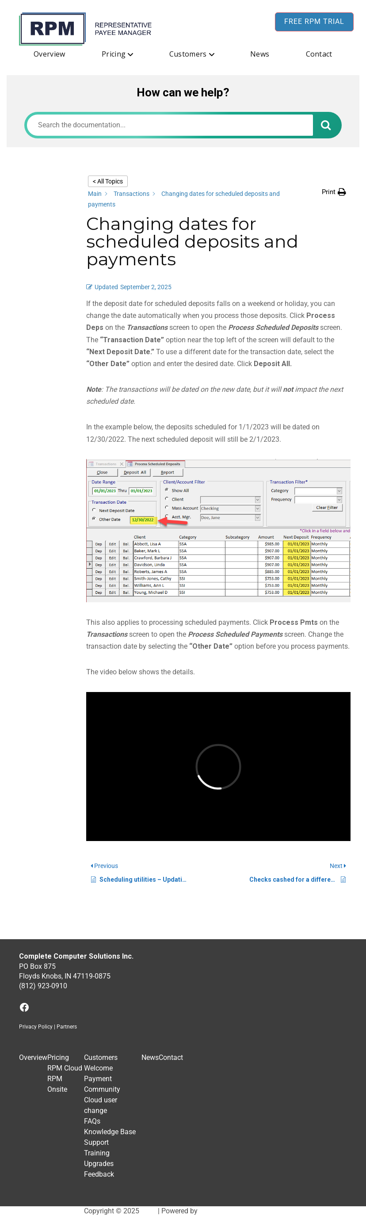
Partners (67, 1027)
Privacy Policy (36, 1027)
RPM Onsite (57, 1084)
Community (102, 1089)
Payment (98, 1079)
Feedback (99, 1174)
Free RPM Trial (314, 21)
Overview (49, 54)
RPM (148, 1211)
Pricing (114, 54)
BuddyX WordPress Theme (240, 1211)
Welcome (98, 1068)
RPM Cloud (64, 1068)
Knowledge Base (110, 1132)
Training (97, 1153)
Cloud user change (100, 1105)
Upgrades (99, 1163)
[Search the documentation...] (170, 125)
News (259, 54)
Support (96, 1142)
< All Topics (108, 181)
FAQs (92, 1121)
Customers (188, 54)
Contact (319, 54)
